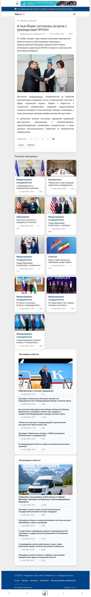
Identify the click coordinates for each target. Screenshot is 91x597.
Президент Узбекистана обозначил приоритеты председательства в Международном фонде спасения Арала (45, 400)
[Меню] (74, 14)
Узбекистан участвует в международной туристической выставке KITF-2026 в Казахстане (42, 424)
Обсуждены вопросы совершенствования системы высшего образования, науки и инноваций (45, 521)
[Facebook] (36, 139)
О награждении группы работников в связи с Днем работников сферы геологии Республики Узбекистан (41, 545)
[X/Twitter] (42, 139)
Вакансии (44, 581)
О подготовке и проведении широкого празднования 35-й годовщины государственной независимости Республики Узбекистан (43, 533)
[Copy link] (53, 139)
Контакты (34, 581)
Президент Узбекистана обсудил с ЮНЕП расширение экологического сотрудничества (42, 434)
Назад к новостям (26, 21)
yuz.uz (73, 587)
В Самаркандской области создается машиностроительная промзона (44, 445)
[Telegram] (31, 139)
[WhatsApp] (47, 139)
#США (21, 145)
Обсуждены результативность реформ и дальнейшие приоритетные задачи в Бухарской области (42, 556)
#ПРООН (31, 145)
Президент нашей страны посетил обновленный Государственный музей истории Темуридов (39, 511)
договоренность (36, 97)
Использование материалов (63, 581)
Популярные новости (30, 460)
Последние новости (29, 354)
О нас (17, 581)
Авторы (25, 581)
